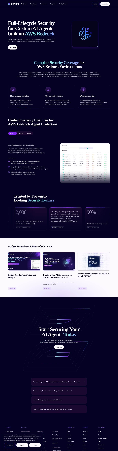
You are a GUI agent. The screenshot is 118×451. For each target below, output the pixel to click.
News (84, 444)
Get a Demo (105, 4)
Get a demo (13, 47)
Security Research (102, 438)
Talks (99, 435)
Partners (85, 441)
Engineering (101, 444)
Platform (24, 4)
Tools (99, 441)
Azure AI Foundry (41, 438)
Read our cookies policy (29, 440)
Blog (99, 431)
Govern (21, 133)
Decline (22, 445)
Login (95, 4)
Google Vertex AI (41, 448)
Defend (29, 133)
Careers (85, 435)
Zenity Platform (9, 431)
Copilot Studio (40, 444)
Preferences (10, 445)
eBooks (69, 438)
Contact (85, 448)
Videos (69, 448)
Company (53, 4)
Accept (35, 445)
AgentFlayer (101, 448)
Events (69, 435)
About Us (85, 431)
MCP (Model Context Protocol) (57, 439)
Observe (12, 133)
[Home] (13, 4)
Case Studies (71, 444)
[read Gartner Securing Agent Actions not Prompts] (24, 271)
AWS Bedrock (40, 435)
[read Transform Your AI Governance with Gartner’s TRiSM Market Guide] (59, 271)
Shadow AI (54, 443)
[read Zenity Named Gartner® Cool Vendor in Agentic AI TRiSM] (94, 271)
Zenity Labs (63, 4)
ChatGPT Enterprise (41, 441)
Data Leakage (55, 435)
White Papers (71, 441)
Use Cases (33, 4)
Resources (43, 4)
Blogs (69, 431)
